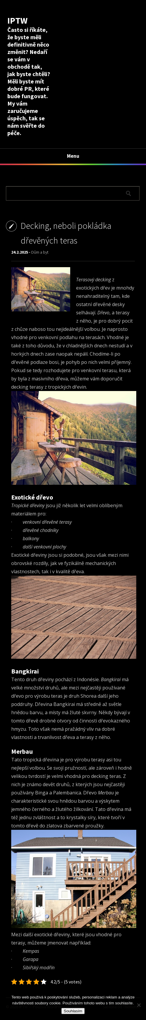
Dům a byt (39, 252)
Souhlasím (73, 1011)
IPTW (17, 20)
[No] (139, 1005)
